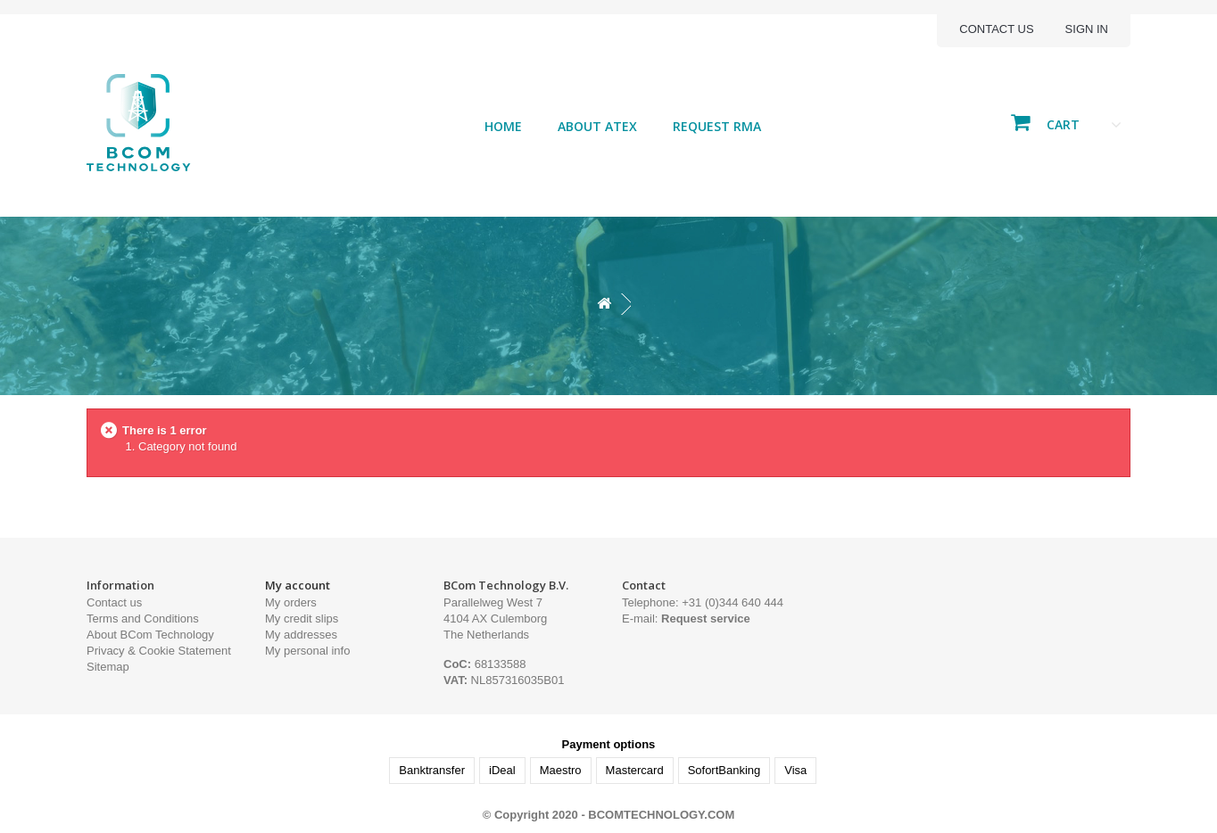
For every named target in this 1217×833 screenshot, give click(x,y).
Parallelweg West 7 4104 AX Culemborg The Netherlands (495, 618)
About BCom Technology (150, 634)
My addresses (301, 634)
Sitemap (108, 666)
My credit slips (301, 618)
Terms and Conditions (143, 618)
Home (503, 126)
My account (297, 585)
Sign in (1086, 29)
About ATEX (597, 126)
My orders (291, 602)
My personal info (307, 650)
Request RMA (717, 126)
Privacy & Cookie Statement (159, 650)
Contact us (996, 29)
